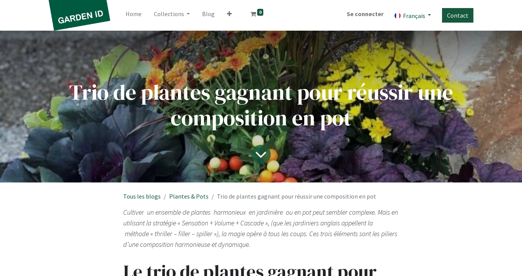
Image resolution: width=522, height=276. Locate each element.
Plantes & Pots (189, 196)
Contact (457, 15)
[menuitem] (134, 15)
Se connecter (365, 14)
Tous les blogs (142, 196)
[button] (229, 15)
